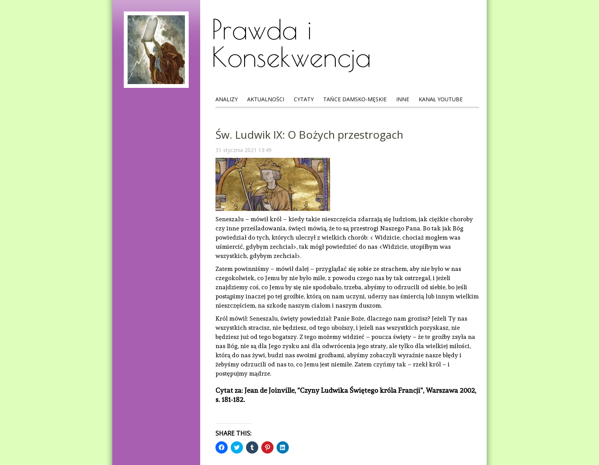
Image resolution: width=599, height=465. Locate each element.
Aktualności (265, 99)
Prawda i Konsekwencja (291, 43)
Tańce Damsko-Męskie (355, 99)
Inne (402, 99)
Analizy (226, 99)
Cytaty (304, 99)
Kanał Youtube (441, 99)
